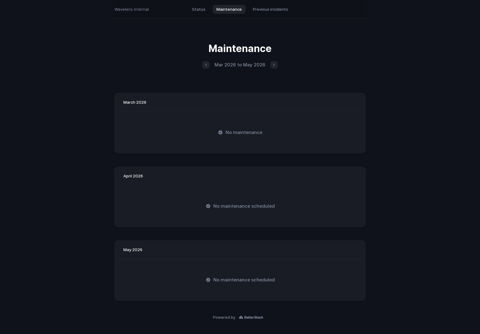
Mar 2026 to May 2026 (240, 65)
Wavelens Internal (131, 9)
